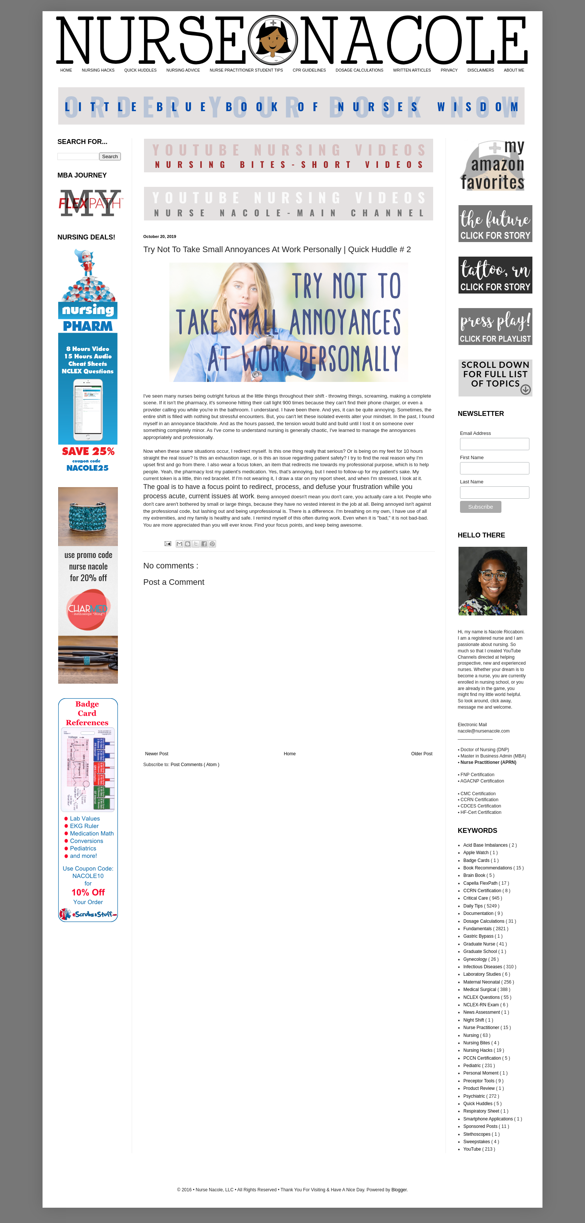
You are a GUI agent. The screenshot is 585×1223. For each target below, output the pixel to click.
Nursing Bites (477, 1042)
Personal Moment (481, 1073)
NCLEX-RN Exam (481, 1004)
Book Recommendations (488, 868)
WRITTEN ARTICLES (412, 70)
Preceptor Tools (479, 1081)
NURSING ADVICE (183, 70)
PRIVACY (449, 70)
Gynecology (475, 959)
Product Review (479, 1088)
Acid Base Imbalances (486, 845)
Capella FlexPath (481, 883)
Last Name (472, 482)
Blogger (399, 1189)
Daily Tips (473, 906)
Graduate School (480, 951)
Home (290, 753)
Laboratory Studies (482, 974)
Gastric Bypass (479, 936)
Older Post (421, 753)
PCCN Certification (482, 1058)
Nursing (471, 1035)
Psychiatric (474, 1096)
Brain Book (475, 875)
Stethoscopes (477, 1134)
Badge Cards (477, 860)
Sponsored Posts (481, 1126)
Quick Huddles (478, 1103)
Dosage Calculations (484, 921)
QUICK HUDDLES (140, 70)
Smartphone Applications (488, 1119)
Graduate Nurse (480, 944)
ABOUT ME (514, 70)
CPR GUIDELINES (309, 70)
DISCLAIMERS (480, 70)
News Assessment (482, 1012)
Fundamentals (478, 928)
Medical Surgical (480, 989)
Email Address (475, 433)
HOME (66, 70)
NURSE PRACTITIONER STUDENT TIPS (246, 70)
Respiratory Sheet (481, 1111)
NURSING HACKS (98, 70)
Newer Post (156, 753)
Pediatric (472, 1065)
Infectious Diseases (483, 966)
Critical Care (476, 898)
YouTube (472, 1149)
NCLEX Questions (482, 997)
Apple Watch (476, 852)
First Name (472, 457)
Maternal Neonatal (482, 982)
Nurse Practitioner (481, 1027)
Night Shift (474, 1020)
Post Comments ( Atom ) (195, 764)
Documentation (479, 913)
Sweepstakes (477, 1141)
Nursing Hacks (478, 1050)
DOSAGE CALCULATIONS (360, 70)
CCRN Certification (483, 890)
